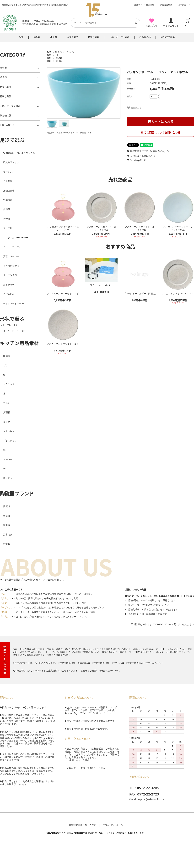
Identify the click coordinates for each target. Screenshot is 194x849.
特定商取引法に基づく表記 (82, 825)
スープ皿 (7, 228)
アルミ (6, 403)
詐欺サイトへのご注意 (144, 5)
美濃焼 (59, 61)
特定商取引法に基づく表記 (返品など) (148, 151)
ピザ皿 (6, 218)
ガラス (6, 365)
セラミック (9, 384)
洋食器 (58, 52)
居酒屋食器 (9, 190)
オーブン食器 (10, 275)
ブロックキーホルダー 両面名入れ (139, 293)
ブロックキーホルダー (101, 285)
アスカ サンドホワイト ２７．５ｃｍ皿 (101, 228)
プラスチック (10, 440)
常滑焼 (6, 544)
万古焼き (7, 534)
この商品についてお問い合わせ (160, 132)
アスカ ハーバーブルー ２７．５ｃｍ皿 (178, 228)
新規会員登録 (166, 5)
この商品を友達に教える (141, 155)
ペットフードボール (13, 303)
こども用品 (9, 294)
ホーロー (7, 459)
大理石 (6, 412)
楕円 (23, 331)
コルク (6, 422)
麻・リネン (9, 478)
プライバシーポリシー (114, 825)
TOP (49, 52)
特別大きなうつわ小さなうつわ (19, 153)
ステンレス (9, 431)
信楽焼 (6, 515)
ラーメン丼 (9, 171)
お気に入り (134, 107)
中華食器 (7, 200)
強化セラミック (11, 162)
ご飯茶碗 (7, 181)
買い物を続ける (136, 160)
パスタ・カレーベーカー (15, 237)
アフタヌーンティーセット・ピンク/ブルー (63, 228)
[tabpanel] (83, 93)
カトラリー (9, 284)
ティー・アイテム (12, 247)
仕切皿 (6, 209)
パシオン (69, 52)
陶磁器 (59, 58)
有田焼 (6, 525)
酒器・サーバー (11, 256)
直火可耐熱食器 (11, 266)
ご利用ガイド (184, 5)
